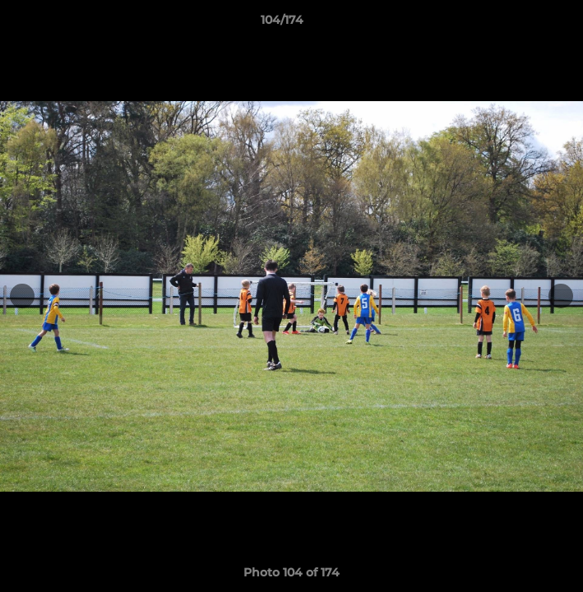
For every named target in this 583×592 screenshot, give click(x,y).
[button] (524, 23)
